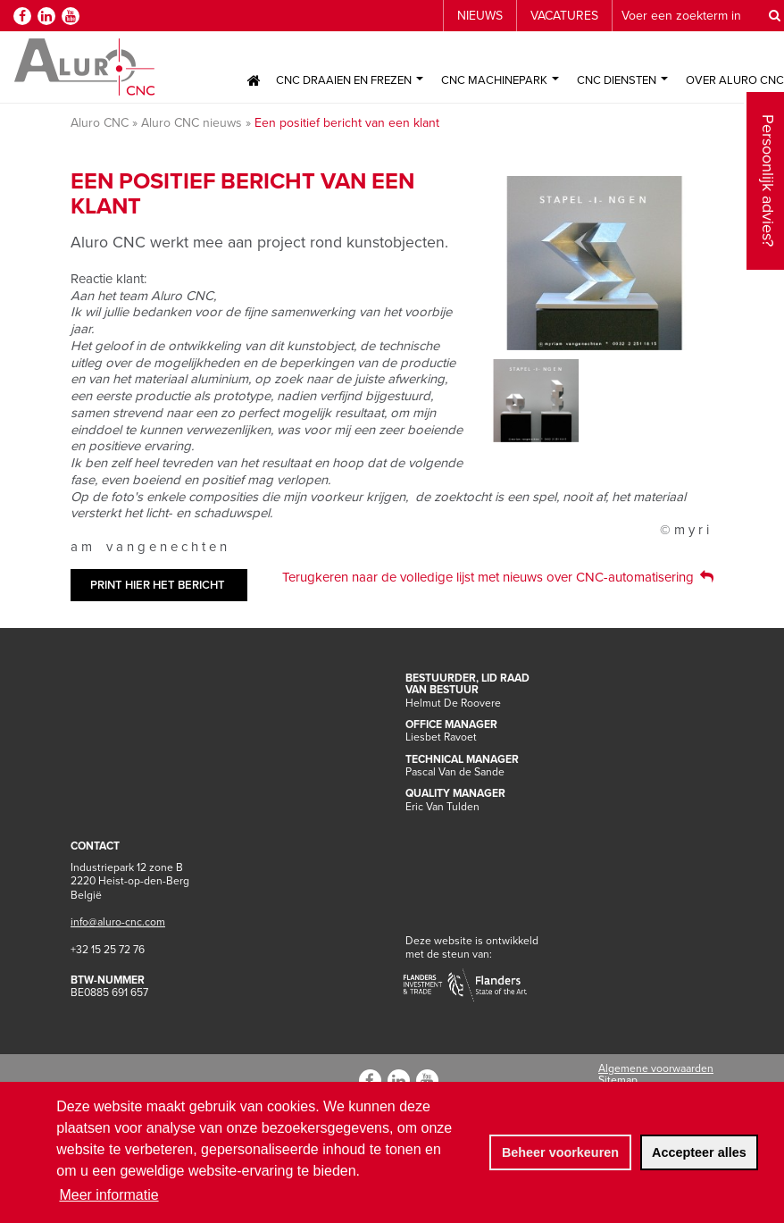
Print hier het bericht (157, 585)
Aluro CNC (100, 122)
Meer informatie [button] (108, 1194)
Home (253, 80)
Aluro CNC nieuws (191, 122)
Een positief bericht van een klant (346, 122)
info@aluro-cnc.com (118, 922)
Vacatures (564, 15)
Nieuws (480, 15)
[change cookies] (559, 1152)
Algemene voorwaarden (655, 1068)
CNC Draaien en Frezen (349, 80)
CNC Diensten (622, 80)
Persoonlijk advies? (768, 127)
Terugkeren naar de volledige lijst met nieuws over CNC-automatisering (488, 577)
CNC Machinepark (500, 80)
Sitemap (618, 1080)
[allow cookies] (699, 1152)
